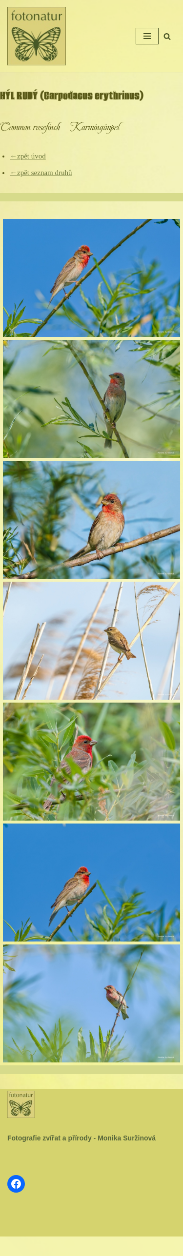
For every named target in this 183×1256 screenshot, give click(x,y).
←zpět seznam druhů (41, 173)
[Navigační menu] (147, 36)
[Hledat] (167, 36)
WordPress (114, 1246)
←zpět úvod (28, 156)
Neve (61, 1246)
